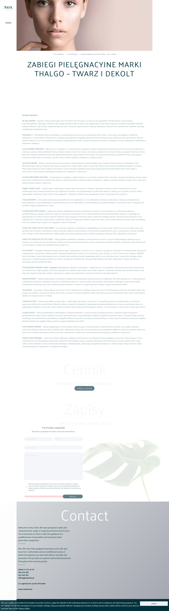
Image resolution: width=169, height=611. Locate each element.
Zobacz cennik (84, 393)
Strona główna (58, 54)
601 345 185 (23, 584)
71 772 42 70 (29, 578)
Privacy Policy (24, 608)
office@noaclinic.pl (26, 587)
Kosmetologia (72, 54)
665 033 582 (23, 581)
